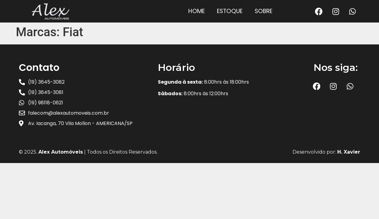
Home (196, 11)
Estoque (230, 11)
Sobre (263, 11)
